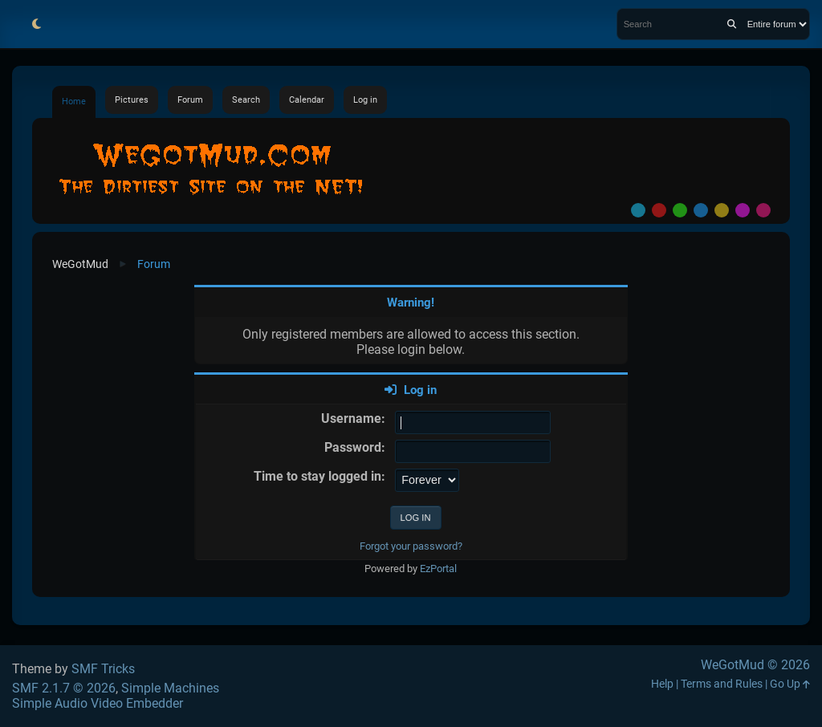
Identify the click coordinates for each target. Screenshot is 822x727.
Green (680, 210)
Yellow (721, 210)
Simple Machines (170, 688)
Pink (763, 210)
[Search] (731, 24)
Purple (742, 210)
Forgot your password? (411, 546)
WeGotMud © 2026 (755, 664)
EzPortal (438, 569)
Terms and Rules (722, 684)
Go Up (790, 684)
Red (659, 210)
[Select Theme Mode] (36, 24)
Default (638, 210)
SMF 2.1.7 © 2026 (64, 688)
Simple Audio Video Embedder (97, 703)
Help (662, 684)
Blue (701, 210)
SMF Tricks (103, 668)
